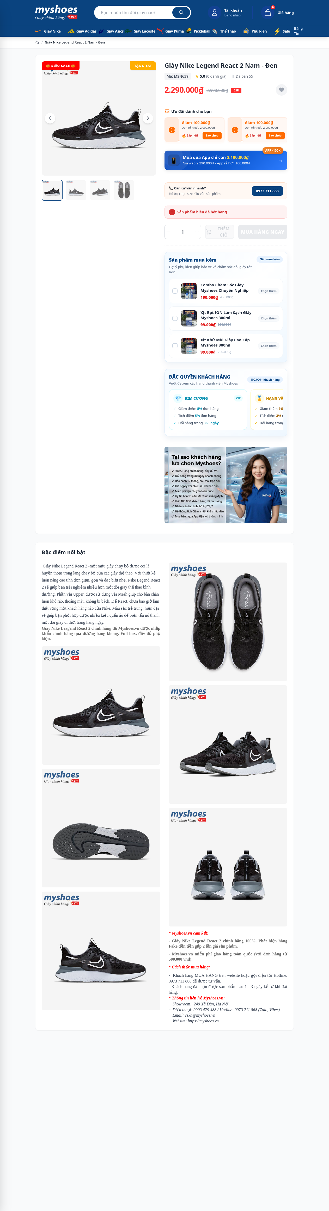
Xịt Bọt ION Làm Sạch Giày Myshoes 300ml (226, 315)
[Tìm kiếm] (181, 12)
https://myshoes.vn (203, 1021)
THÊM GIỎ (217, 232)
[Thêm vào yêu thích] (281, 90)
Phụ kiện (254, 31)
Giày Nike (47, 31)
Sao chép (212, 135)
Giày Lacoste (136, 31)
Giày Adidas (78, 31)
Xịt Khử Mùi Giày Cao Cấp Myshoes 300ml (225, 342)
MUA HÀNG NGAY (263, 232)
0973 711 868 (267, 190)
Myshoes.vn (128, 628)
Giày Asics (107, 31)
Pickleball (194, 31)
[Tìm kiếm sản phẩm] (142, 12)
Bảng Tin (298, 31)
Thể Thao (223, 31)
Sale (281, 31)
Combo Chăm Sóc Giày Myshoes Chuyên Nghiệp (224, 287)
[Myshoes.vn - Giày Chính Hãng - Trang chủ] (56, 12)
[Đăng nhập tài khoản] (225, 12)
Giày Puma (166, 31)
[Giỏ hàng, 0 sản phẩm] (273, 12)
